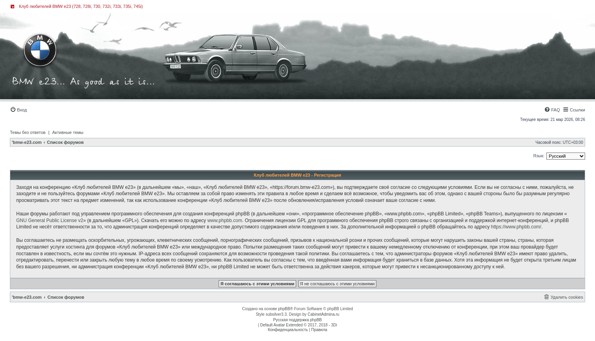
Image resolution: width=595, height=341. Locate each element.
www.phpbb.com (224, 220)
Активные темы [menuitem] (67, 132)
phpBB (284, 309)
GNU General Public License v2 (49, 220)
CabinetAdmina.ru (323, 314)
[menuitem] (18, 110)
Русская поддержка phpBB (297, 320)
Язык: (538, 155)
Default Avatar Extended (281, 325)
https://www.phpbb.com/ (516, 227)
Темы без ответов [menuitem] (27, 132)
